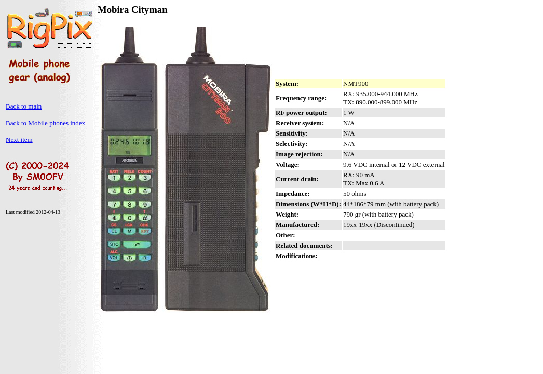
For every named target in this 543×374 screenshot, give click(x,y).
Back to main (24, 106)
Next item (19, 139)
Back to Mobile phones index (45, 123)
